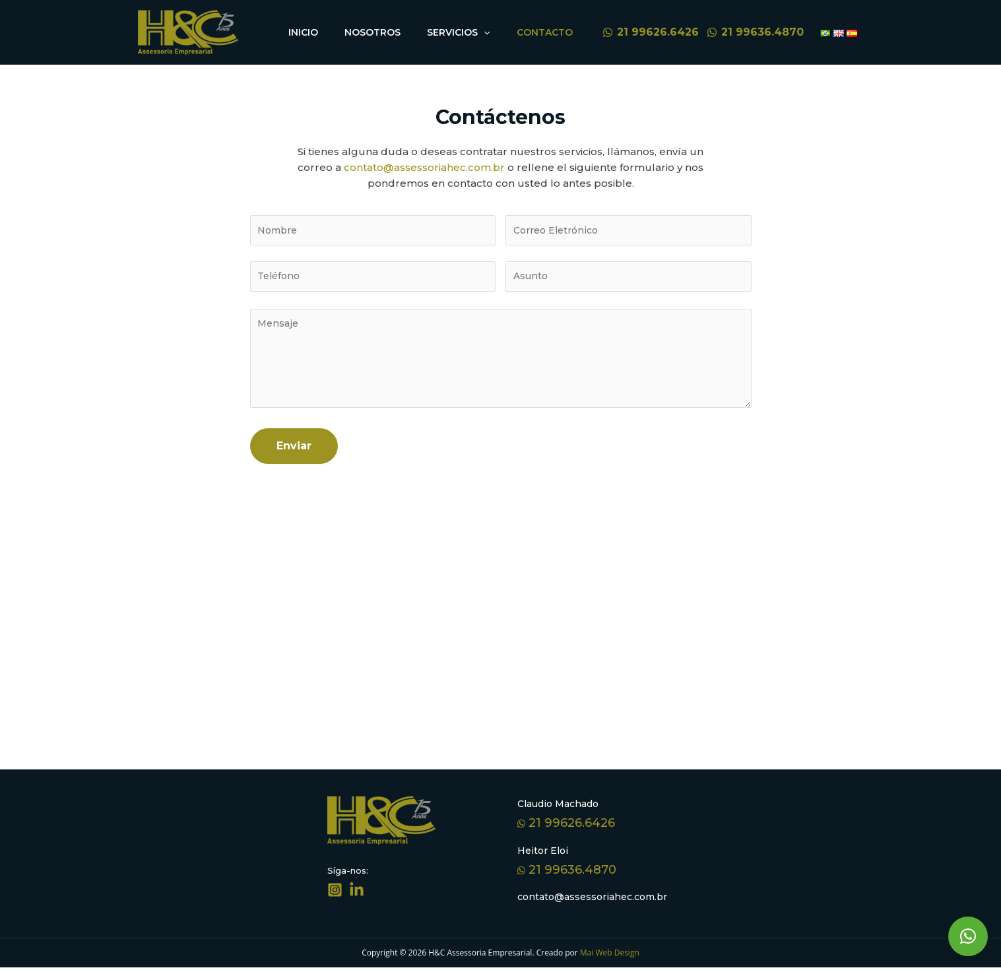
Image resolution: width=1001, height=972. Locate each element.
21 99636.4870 (566, 874)
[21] (650, 32)
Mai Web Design (608, 957)
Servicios (468, 32)
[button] (968, 936)
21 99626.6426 (566, 827)
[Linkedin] (356, 894)
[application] (494, 32)
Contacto (548, 32)
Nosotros (389, 32)
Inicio (326, 32)
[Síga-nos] (334, 894)
